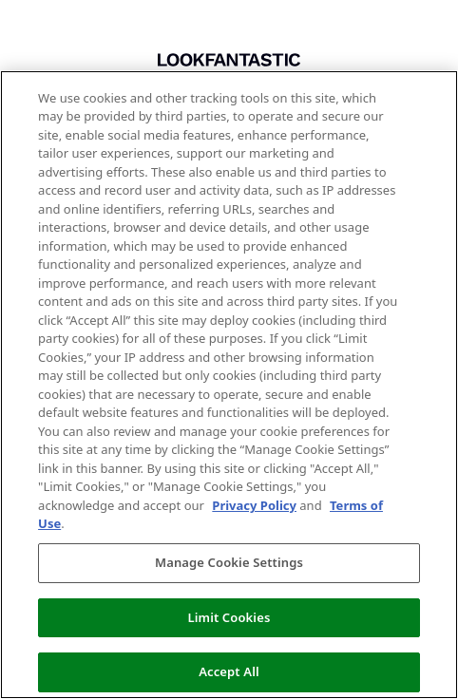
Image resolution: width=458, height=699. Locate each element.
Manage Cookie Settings (229, 562)
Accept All (229, 671)
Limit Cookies (229, 617)
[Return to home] (229, 60)
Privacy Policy (254, 505)
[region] (229, 384)
